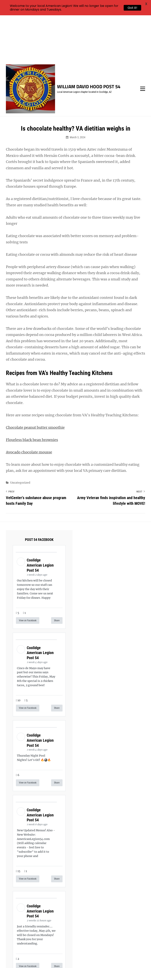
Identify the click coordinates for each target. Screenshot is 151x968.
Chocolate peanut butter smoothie (35, 381)
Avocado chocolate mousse (29, 406)
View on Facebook (27, 574)
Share (57, 574)
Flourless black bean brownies (32, 393)
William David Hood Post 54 (88, 40)
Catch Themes (136, 958)
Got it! (132, 7)
